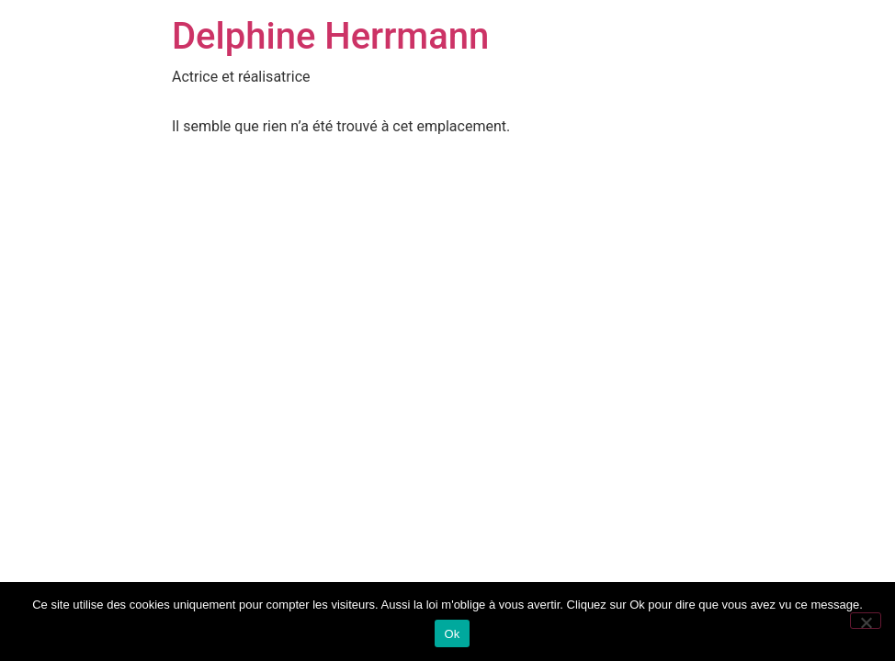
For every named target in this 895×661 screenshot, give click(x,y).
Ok (451, 634)
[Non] (865, 620)
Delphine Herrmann (330, 36)
